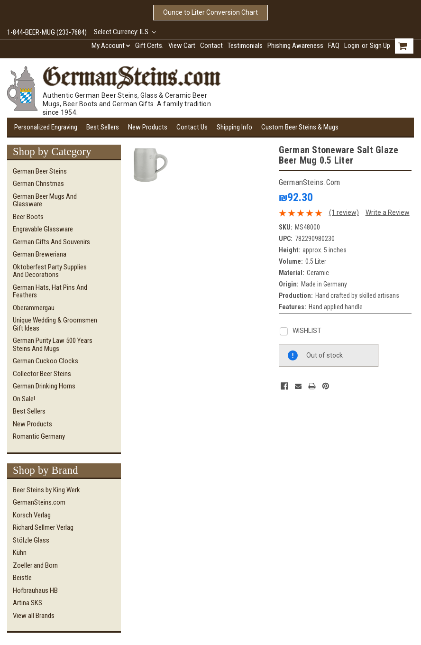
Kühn (20, 552)
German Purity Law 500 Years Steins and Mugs (52, 344)
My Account (111, 45)
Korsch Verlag (32, 515)
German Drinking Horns (44, 386)
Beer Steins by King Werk (46, 490)
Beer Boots (28, 216)
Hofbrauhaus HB (35, 590)
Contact (211, 45)
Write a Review (388, 212)
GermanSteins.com (39, 502)
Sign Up (380, 45)
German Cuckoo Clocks (45, 361)
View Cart (181, 45)
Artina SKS (27, 603)
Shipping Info (234, 127)
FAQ (333, 45)
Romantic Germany (39, 436)
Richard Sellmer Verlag (43, 527)
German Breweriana (39, 254)
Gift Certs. (149, 45)
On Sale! (24, 399)
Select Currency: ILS (125, 32)
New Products (147, 127)
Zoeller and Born (35, 565)
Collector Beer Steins (42, 373)
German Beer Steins (40, 171)
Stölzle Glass (31, 540)
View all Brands (34, 615)
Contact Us (192, 127)
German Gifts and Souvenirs (51, 242)
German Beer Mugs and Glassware (45, 200)
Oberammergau (34, 308)
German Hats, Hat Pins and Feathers (50, 291)
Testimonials (245, 45)
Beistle (22, 577)
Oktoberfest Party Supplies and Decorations (50, 271)
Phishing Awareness (295, 45)
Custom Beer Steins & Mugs (300, 127)
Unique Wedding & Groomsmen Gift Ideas (55, 324)
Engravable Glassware (43, 229)
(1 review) (344, 212)
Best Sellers (102, 127)
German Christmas (38, 183)
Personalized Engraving (45, 127)
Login (351, 45)
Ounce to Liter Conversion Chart (210, 12)
